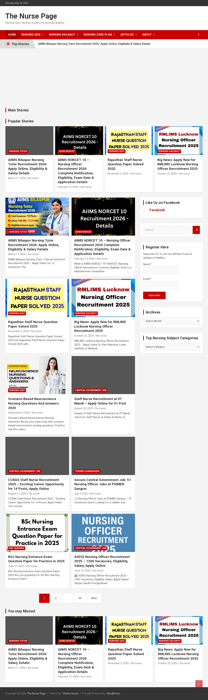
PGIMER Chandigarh (87, 471)
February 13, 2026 (68, 187)
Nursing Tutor (18, 151)
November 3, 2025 (118, 173)
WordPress (113, 693)
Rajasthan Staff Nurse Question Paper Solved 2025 (125, 164)
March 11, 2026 (17, 178)
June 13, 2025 (82, 570)
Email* (160, 283)
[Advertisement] (104, 75)
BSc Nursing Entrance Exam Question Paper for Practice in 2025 (36, 559)
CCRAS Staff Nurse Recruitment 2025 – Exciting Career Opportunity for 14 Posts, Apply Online (36, 484)
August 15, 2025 (17, 493)
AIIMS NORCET (67, 151)
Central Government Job (90, 390)
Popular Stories (21, 121)
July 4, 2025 (81, 493)
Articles (127, 34)
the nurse (33, 178)
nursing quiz (116, 151)
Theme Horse (70, 693)
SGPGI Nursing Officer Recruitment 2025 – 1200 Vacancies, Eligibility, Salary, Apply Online (102, 561)
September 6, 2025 (19, 412)
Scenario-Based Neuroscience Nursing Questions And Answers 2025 (33, 403)
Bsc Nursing (16, 548)
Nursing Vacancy (62, 34)
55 (79, 598)
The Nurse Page (31, 16)
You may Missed (21, 611)
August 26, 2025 (83, 408)
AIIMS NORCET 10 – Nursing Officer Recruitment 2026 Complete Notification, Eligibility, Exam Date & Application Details (76, 171)
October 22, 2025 (167, 173)
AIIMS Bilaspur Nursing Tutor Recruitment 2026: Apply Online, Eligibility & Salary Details (94, 43)
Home (12, 34)
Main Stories (18, 110)
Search (196, 230)
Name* (160, 268)
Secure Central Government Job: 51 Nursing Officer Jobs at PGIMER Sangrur (102, 484)
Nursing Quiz (31, 34)
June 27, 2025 (16, 566)
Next (94, 598)
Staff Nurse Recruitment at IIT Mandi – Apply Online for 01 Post (100, 401)
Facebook (157, 210)
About (147, 34)
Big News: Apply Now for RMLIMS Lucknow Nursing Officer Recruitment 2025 (177, 164)
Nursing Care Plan (98, 34)
